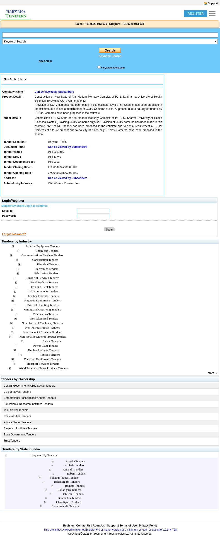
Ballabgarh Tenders (69, 489)
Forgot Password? (14, 234)
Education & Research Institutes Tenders (28, 404)
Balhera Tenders (75, 485)
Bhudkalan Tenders (69, 498)
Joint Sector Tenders (16, 410)
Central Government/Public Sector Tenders (29, 385)
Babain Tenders (76, 473)
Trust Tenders (12, 440)
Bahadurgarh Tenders (67, 481)
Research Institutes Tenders (20, 428)
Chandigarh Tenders (68, 502)
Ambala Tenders (74, 465)
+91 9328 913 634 (133, 24)
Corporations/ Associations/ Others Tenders (30, 398)
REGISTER (195, 13)
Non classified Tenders (17, 416)
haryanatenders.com (113, 67)
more (211, 373)
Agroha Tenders (75, 461)
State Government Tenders (20, 434)
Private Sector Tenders (17, 422)
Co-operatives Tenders (17, 391)
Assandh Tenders (73, 469)
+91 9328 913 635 (95, 24)
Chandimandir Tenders (65, 506)
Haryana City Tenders (44, 455)
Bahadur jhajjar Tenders (64, 477)
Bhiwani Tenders (73, 494)
